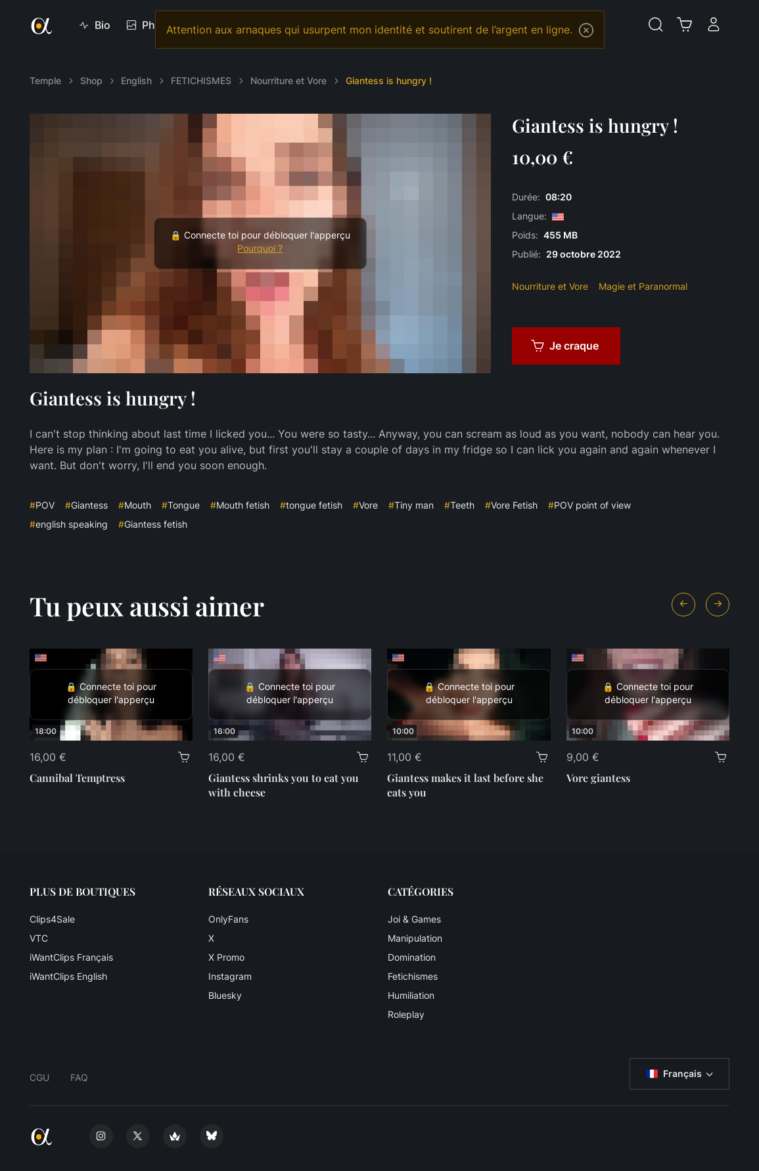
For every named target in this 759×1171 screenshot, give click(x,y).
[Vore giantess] (647, 695)
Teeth (459, 505)
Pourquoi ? (260, 248)
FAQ (79, 1077)
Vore (365, 505)
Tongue (181, 505)
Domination (412, 957)
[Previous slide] (683, 604)
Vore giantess (598, 778)
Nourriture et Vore (288, 80)
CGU (39, 1077)
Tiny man (411, 505)
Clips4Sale (52, 919)
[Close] (586, 30)
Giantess (86, 505)
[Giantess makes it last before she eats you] (468, 695)
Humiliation (411, 995)
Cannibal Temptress (77, 778)
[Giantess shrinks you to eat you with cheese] (289, 695)
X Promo (226, 957)
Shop (91, 80)
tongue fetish (311, 505)
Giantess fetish (152, 524)
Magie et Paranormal (643, 286)
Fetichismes (413, 976)
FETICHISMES (201, 80)
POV (42, 505)
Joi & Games (414, 919)
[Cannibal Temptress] (111, 695)
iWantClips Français (71, 957)
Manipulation (415, 938)
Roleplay (406, 1014)
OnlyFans (228, 919)
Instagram (230, 976)
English (136, 80)
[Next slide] (717, 604)
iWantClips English (68, 976)
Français (674, 1074)
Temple (45, 80)
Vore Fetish (511, 505)
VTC (39, 938)
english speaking (69, 524)
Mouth (134, 505)
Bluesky (225, 995)
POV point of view (589, 505)
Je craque (565, 345)
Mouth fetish (239, 505)
